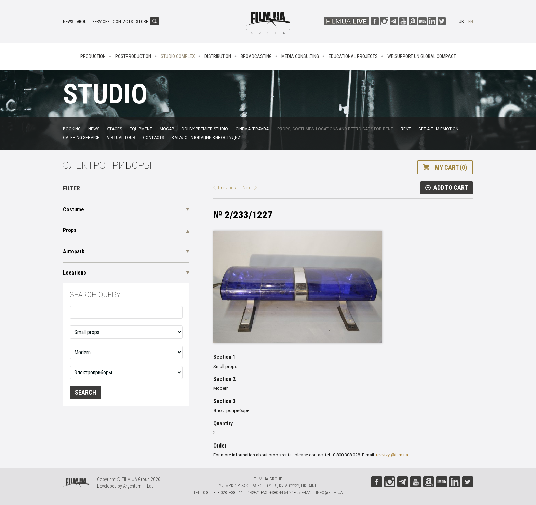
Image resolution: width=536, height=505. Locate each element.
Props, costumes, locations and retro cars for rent (335, 129)
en (470, 21)
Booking (72, 129)
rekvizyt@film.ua (392, 454)
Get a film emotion (438, 129)
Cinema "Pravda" (253, 129)
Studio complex (178, 56)
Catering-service (81, 137)
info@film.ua (329, 492)
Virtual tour (121, 137)
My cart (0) (451, 167)
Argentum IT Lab (138, 486)
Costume (73, 209)
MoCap (167, 129)
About (83, 21)
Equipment (141, 129)
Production (93, 56)
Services (101, 21)
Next (247, 188)
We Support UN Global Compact (421, 56)
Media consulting (300, 56)
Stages (114, 129)
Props (70, 230)
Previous (227, 188)
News (68, 21)
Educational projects (353, 56)
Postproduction (133, 56)
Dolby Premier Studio (205, 129)
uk (461, 21)
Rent (406, 129)
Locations (74, 272)
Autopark (73, 251)
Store (142, 21)
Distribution (217, 56)
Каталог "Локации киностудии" (207, 137)
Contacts (123, 21)
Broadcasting (256, 56)
